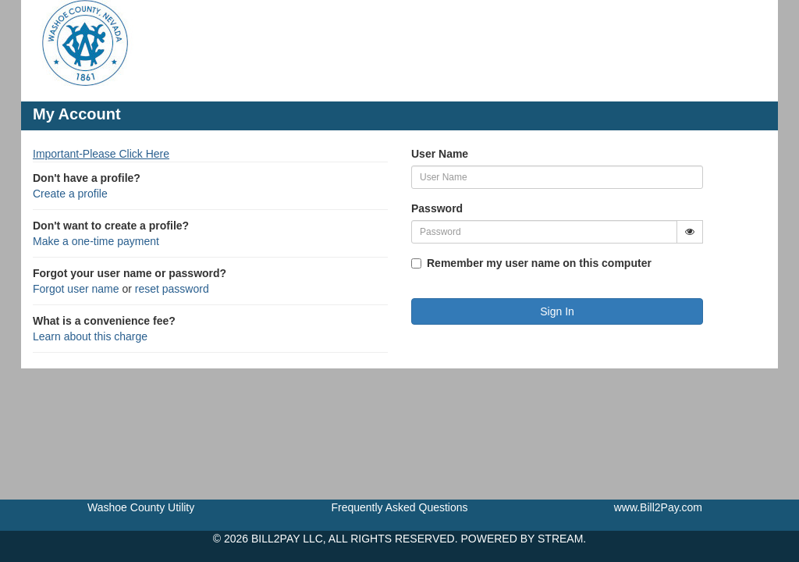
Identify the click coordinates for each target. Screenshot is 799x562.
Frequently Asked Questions (399, 507)
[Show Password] (689, 232)
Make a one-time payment (96, 241)
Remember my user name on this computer (539, 263)
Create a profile (70, 193)
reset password (172, 289)
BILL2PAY (275, 538)
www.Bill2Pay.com (658, 507)
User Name (439, 154)
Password (437, 208)
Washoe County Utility (140, 507)
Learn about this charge (90, 336)
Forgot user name (76, 289)
